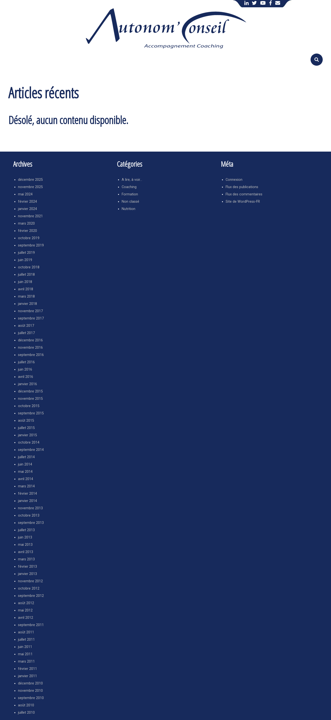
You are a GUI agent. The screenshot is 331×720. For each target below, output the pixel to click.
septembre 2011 (31, 625)
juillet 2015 (26, 428)
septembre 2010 (31, 698)
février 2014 (27, 494)
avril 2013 (25, 552)
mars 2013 (26, 559)
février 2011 (27, 669)
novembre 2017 (30, 311)
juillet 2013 (26, 530)
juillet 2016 (26, 362)
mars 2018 (26, 296)
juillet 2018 (26, 275)
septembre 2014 (31, 450)
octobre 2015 (28, 406)
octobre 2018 (28, 267)
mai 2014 (25, 472)
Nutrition (128, 209)
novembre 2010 (30, 691)
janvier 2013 (27, 574)
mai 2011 (25, 654)
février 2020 (27, 231)
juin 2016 (25, 369)
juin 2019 (25, 260)
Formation (130, 194)
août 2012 (26, 603)
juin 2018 (25, 282)
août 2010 (26, 705)
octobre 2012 (28, 588)
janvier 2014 (27, 501)
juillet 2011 (26, 640)
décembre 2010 (30, 683)
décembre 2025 (30, 180)
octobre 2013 (28, 515)
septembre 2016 (31, 355)
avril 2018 (25, 289)
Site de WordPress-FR (243, 202)
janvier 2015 (27, 435)
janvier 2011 (27, 676)
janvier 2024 (27, 209)
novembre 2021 (30, 216)
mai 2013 (25, 545)
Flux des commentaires (244, 194)
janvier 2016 (27, 384)
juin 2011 (25, 647)
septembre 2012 (31, 596)
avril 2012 (25, 618)
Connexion (234, 180)
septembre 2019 (31, 245)
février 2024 (27, 202)
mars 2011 (26, 661)
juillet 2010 (26, 713)
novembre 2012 (30, 581)
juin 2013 (25, 537)
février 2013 (27, 567)
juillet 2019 (26, 253)
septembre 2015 (31, 413)
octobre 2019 (28, 238)
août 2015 (26, 421)
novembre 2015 (30, 399)
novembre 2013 (30, 508)
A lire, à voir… (132, 180)
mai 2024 (25, 194)
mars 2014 (26, 486)
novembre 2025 (30, 187)
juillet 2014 (26, 457)
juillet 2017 (26, 333)
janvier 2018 (27, 304)
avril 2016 (25, 377)
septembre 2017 (31, 318)
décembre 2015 (30, 391)
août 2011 (26, 632)
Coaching (129, 187)
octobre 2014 (28, 442)
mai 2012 (25, 610)
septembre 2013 (31, 523)
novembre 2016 (30, 348)
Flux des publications (242, 187)
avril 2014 (25, 479)
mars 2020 (26, 223)
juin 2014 (25, 464)
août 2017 (26, 326)
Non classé (130, 202)
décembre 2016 (30, 340)
